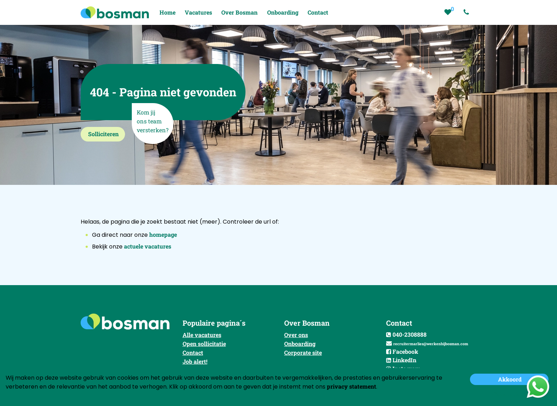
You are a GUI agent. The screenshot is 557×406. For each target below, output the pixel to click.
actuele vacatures (147, 246)
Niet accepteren (510, 394)
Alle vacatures (202, 334)
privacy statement (351, 386)
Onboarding (299, 343)
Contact (193, 352)
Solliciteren (103, 134)
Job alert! (195, 361)
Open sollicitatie (204, 343)
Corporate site (303, 352)
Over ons (296, 334)
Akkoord (509, 379)
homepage (163, 234)
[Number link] (467, 12)
